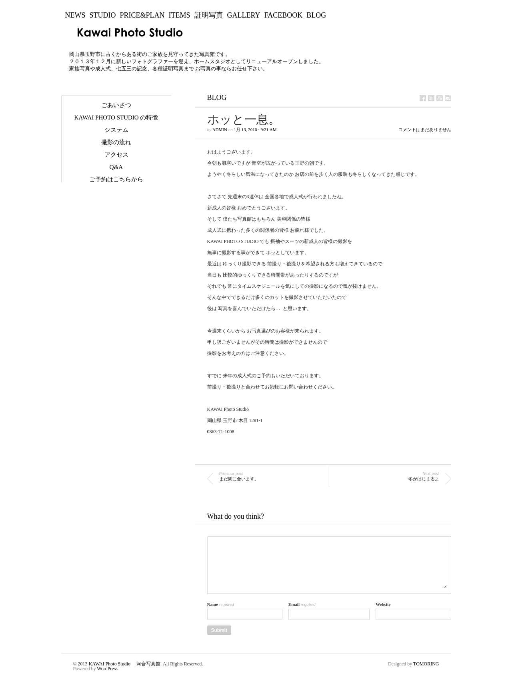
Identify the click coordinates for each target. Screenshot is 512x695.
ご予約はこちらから (116, 179)
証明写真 (208, 15)
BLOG (316, 15)
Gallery (243, 15)
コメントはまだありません (424, 129)
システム (116, 130)
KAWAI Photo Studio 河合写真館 (124, 664)
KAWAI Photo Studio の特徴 (116, 117)
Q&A (116, 167)
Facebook (283, 15)
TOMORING (426, 664)
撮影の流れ (116, 142)
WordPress (107, 668)
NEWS (75, 15)
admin (219, 129)
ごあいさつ (116, 105)
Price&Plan (142, 15)
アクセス (116, 154)
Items (179, 15)
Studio (103, 15)
